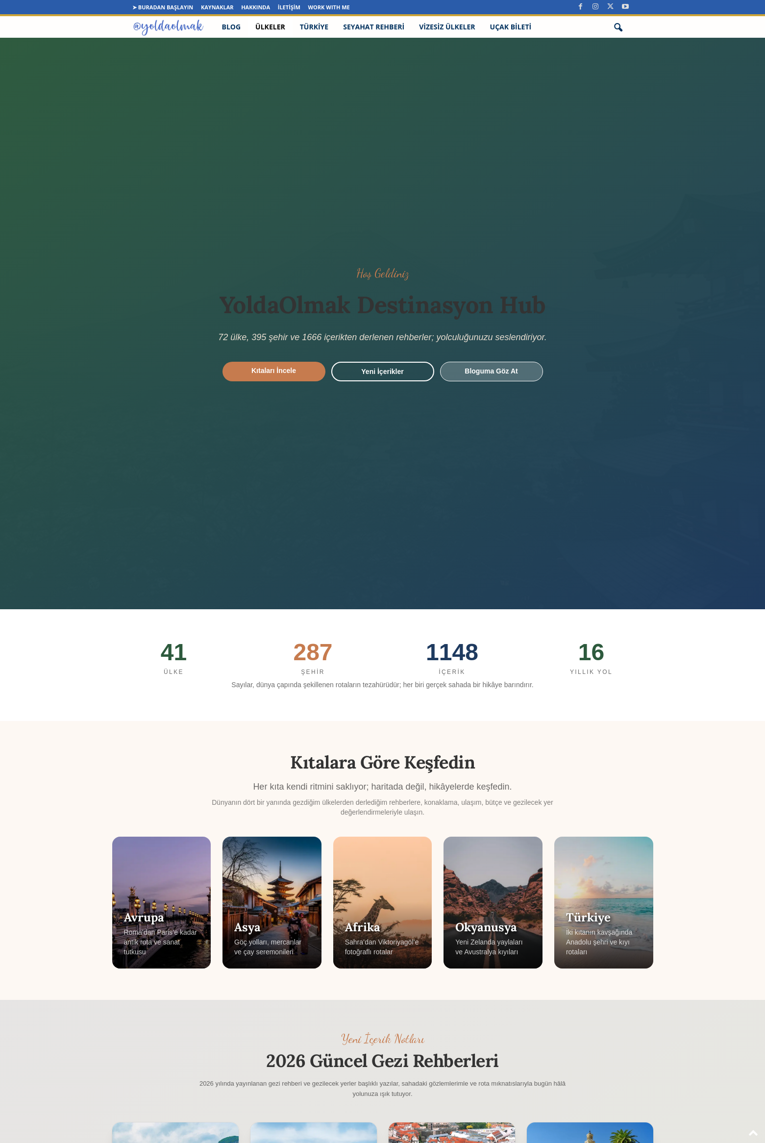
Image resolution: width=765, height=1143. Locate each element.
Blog (231, 26)
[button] (618, 27)
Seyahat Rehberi (373, 26)
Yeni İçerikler (382, 371)
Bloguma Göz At (491, 371)
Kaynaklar (217, 7)
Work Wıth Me (328, 7)
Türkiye (314, 26)
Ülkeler (270, 26)
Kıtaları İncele (273, 370)
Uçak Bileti (511, 26)
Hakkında (255, 7)
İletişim (289, 7)
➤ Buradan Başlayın (162, 7)
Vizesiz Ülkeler (447, 26)
